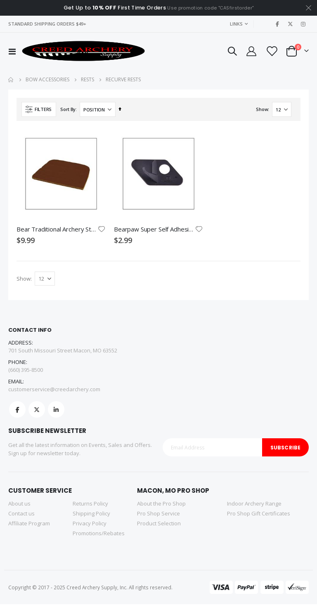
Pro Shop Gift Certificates (258, 514)
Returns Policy (90, 504)
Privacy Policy (89, 524)
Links (236, 24)
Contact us (21, 514)
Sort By (68, 109)
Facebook (17, 410)
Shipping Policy (91, 514)
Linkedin (56, 410)
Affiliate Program (29, 524)
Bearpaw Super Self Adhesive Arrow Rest (154, 229)
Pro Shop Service (158, 514)
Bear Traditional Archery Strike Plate (57, 229)
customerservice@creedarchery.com (54, 390)
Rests (87, 79)
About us (19, 504)
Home (11, 80)
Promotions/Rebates (99, 534)
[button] (101, 229)
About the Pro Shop (161, 504)
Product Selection (159, 524)
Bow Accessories (47, 79)
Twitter (36, 410)
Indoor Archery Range (254, 504)
